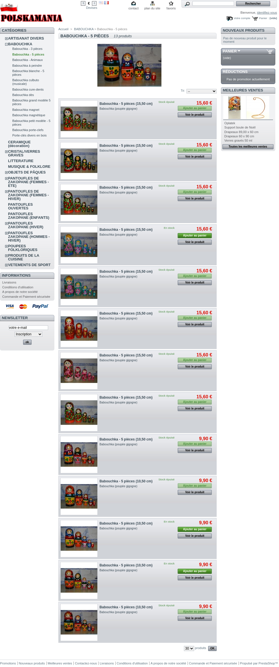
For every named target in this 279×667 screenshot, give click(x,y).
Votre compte (242, 18)
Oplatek (229, 123)
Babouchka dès (23, 95)
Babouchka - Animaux (27, 60)
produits (200, 648)
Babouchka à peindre (27, 65)
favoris (171, 8)
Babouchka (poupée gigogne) (119, 108)
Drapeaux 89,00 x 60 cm (241, 132)
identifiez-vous (267, 12)
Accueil (63, 29)
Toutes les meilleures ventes (248, 146)
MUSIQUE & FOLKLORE (29, 166)
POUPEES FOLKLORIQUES (22, 248)
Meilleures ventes (243, 90)
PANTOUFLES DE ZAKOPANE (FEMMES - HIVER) (28, 195)
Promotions (8, 663)
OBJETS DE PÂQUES (27, 172)
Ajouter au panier (194, 235)
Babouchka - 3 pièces (27, 48)
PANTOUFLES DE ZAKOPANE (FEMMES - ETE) (28, 182)
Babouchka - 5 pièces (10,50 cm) (126, 439)
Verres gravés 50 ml (238, 140)
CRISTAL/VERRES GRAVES (24, 153)
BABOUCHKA (20, 44)
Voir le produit (194, 114)
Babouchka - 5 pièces (28, 54)
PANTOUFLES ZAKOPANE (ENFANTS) (28, 216)
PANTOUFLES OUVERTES (20, 206)
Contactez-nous (86, 663)
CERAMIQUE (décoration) (19, 144)
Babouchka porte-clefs (27, 130)
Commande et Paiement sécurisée (26, 296)
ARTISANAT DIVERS (26, 38)
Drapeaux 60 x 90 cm (239, 136)
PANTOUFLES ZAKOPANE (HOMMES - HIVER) (29, 236)
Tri (182, 90)
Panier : (264, 18)
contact (133, 8)
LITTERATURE (20, 161)
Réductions (235, 72)
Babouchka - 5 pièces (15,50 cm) (126, 104)
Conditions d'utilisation (17, 287)
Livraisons (9, 282)
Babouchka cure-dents (28, 89)
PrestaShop (267, 663)
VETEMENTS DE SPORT (29, 265)
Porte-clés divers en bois (29, 135)
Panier (230, 51)
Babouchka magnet (25, 109)
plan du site (152, 8)
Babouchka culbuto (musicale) (25, 81)
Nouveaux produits (244, 30)
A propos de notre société (20, 291)
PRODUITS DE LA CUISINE (23, 257)
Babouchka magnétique (28, 115)
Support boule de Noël (239, 127)
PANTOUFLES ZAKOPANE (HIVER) (25, 225)
